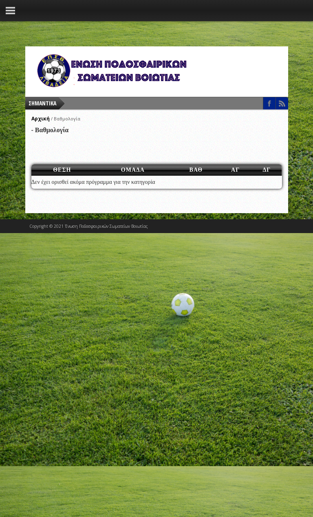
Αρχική (40, 118)
